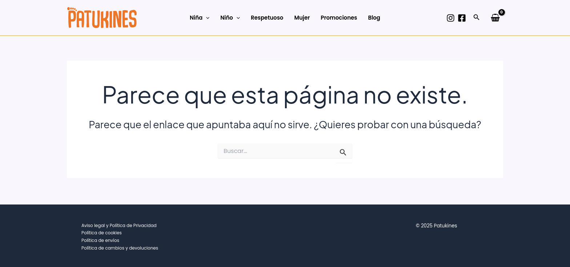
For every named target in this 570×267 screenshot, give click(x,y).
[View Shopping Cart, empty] (495, 17)
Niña (199, 17)
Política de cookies (101, 233)
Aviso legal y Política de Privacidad (119, 225)
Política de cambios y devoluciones (119, 248)
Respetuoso (267, 17)
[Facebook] (462, 18)
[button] (476, 18)
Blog (374, 17)
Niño (230, 17)
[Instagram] (450, 18)
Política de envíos (100, 240)
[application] (205, 17)
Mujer (302, 17)
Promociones (339, 17)
